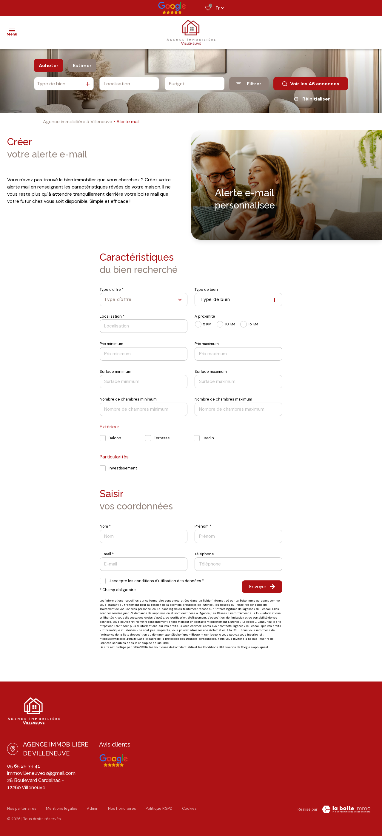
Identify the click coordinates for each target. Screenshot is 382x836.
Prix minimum (111, 343)
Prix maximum (207, 343)
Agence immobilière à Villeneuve (77, 121)
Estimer (82, 65)
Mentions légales (61, 808)
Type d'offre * (112, 289)
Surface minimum (115, 371)
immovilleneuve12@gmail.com (41, 773)
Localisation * (112, 316)
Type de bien (206, 289)
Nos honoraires (122, 808)
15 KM (253, 324)
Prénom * (203, 526)
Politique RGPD (159, 808)
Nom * (105, 526)
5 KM (207, 324)
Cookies (189, 808)
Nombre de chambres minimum (128, 399)
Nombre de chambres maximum (223, 399)
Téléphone (204, 554)
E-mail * (107, 554)
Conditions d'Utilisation (219, 647)
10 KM (230, 324)
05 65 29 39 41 (23, 766)
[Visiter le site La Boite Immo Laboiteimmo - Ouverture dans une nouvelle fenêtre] (346, 809)
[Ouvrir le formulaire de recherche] (249, 83)
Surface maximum (211, 371)
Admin (92, 808)
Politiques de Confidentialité (174, 647)
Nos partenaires (21, 808)
